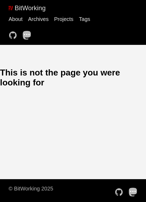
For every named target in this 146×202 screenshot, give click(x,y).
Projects (63, 19)
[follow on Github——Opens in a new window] (14, 34)
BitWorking (27, 8)
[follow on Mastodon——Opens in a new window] (29, 34)
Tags (84, 19)
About (16, 19)
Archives (38, 19)
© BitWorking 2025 (31, 189)
